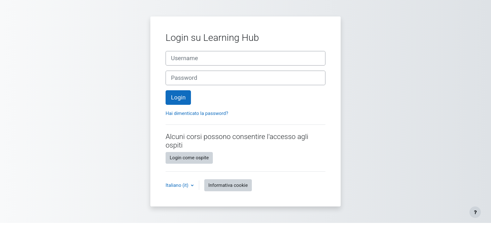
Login (178, 97)
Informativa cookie (228, 185)
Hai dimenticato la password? (197, 113)
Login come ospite (189, 158)
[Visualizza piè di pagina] (475, 212)
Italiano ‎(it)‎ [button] (178, 185)
